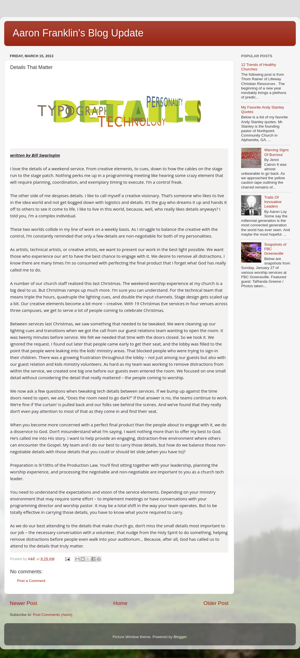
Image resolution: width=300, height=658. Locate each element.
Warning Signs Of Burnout (276, 152)
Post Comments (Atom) (52, 615)
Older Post (216, 603)
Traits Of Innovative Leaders (272, 201)
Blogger (180, 637)
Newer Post (23, 603)
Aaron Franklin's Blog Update (78, 33)
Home (120, 603)
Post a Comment (31, 581)
